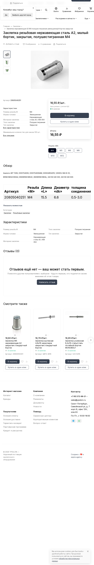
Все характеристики (11, 128)
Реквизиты (38, 399)
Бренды (6, 399)
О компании (38, 395)
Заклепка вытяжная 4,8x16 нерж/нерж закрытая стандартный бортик (46, 344)
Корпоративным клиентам (45, 419)
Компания (38, 391)
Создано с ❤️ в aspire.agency (77, 455)
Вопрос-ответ (39, 423)
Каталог (7, 395)
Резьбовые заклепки (21, 213)
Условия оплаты (10, 416)
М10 (52, 156)
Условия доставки (11, 419)
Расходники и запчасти (65, 18)
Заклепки (7, 213)
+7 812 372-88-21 (78, 396)
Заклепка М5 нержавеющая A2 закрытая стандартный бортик (16, 344)
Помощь (37, 412)
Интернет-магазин (12, 391)
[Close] (87, 551)
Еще (86, 18)
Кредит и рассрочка (12, 430)
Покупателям (9, 412)
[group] (50, 75)
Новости (37, 406)
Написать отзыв (47, 282)
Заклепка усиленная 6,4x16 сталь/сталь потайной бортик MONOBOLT (74, 344)
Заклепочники (41, 18)
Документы (38, 403)
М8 (78, 150)
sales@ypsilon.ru (78, 400)
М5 (61, 150)
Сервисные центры (42, 416)
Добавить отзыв (12, 44)
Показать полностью (12, 206)
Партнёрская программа (14, 427)
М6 (69, 150)
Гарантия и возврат (12, 423)
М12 (62, 156)
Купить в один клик (69, 122)
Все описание (8, 135)
